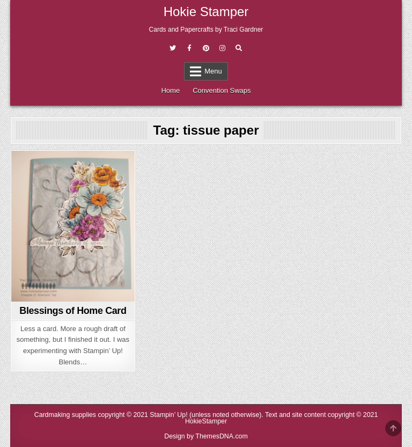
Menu (213, 71)
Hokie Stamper (206, 11)
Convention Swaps (222, 90)
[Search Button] (239, 48)
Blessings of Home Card (72, 310)
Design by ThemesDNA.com (206, 436)
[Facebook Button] (189, 48)
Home (170, 90)
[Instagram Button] (222, 48)
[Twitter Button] (173, 48)
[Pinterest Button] (206, 48)
